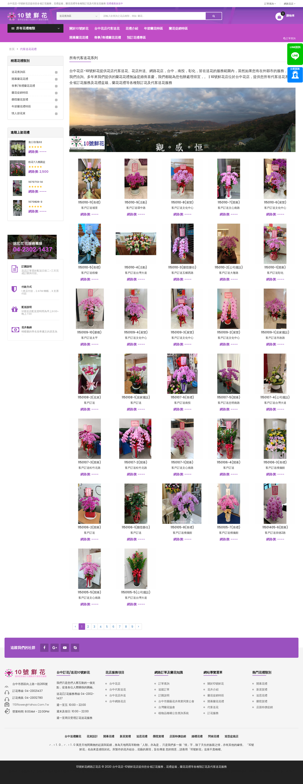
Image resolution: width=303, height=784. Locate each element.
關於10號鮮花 (215, 684)
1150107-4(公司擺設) (275, 397)
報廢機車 (98, 771)
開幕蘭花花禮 (20, 79)
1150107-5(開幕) (228, 397)
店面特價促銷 (264, 707)
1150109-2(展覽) (228, 332)
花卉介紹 (212, 689)
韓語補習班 (136, 771)
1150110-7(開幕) (229, 202)
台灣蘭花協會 (166, 707)
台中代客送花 (117, 689)
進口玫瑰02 (35, 142)
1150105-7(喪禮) (228, 527)
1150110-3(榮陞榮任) (182, 267)
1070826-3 (35, 202)
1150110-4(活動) (136, 267)
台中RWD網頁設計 (219, 771)
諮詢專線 (295, 75)
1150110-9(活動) (136, 202)
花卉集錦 (26, 327)
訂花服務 (212, 713)
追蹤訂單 (163, 689)
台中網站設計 (198, 771)
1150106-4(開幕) (229, 462)
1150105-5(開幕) (89, 592)
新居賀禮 (261, 689)
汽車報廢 (75, 771)
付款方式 (26, 287)
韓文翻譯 (149, 771)
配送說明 (26, 307)
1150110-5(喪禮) (89, 267)
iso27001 (111, 771)
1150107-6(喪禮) (182, 397)
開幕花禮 (261, 684)
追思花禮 (261, 695)
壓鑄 (57, 771)
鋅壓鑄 (49, 771)
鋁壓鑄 (65, 771)
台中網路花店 (117, 701)
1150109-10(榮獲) (89, 332)
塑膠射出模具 (271, 771)
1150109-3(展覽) (182, 332)
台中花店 (114, 684)
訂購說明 (26, 266)
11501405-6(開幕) (275, 527)
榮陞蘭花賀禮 (20, 99)
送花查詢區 (18, 72)
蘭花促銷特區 (20, 93)
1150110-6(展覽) (275, 202)
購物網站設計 (239, 771)
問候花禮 (213, 736)
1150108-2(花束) (89, 397)
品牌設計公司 (164, 771)
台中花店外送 (117, 695)
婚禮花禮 (197, 736)
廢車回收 (87, 771)
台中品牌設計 (181, 771)
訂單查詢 (270, 3)
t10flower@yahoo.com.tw (30, 705)
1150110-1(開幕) (275, 267)
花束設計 (92, 736)
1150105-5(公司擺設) (136, 592)
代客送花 (212, 707)
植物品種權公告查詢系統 (173, 713)
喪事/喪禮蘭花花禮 (23, 86)
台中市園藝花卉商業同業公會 (176, 701)
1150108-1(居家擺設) (136, 397)
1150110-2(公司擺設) (229, 267)
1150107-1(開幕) (182, 462)
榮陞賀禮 (261, 701)
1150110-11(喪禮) (89, 202)
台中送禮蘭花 (73, 736)
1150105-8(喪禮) (182, 527)
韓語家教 (122, 771)
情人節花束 (18, 113)
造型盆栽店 (231, 736)
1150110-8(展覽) (182, 202)
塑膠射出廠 (255, 771)
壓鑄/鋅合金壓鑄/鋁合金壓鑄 (27, 771)
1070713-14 (35, 182)
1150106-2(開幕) (89, 527)
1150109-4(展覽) (136, 332)
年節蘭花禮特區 (21, 106)
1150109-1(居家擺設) (275, 332)
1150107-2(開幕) (135, 462)
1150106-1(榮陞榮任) (136, 527)
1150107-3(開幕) (89, 462)
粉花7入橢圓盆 (36, 162)
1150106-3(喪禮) (275, 462)
